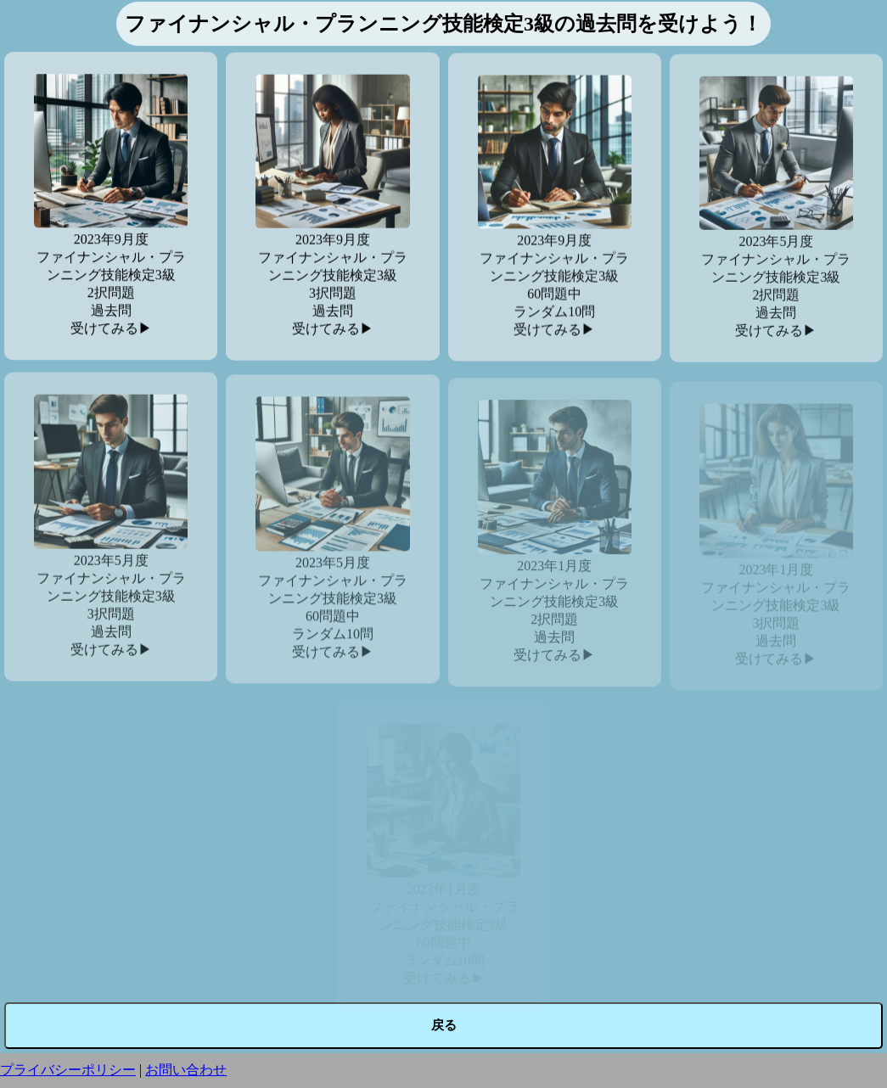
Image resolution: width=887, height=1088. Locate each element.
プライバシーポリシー (68, 1070)
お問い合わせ (186, 1070)
